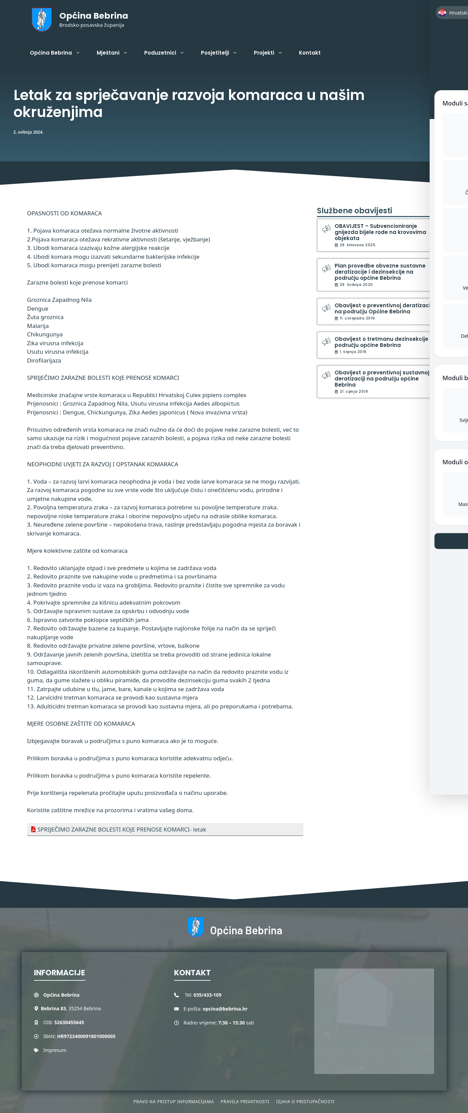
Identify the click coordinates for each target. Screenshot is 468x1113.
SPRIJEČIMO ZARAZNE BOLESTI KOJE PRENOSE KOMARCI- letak (122, 829)
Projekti (272, 52)
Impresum (55, 1050)
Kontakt (310, 52)
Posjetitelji (223, 52)
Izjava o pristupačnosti (305, 1102)
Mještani (116, 52)
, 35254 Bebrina (71, 1008)
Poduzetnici (168, 52)
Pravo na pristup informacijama (173, 1102)
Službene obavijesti (354, 211)
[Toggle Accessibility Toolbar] (451, 60)
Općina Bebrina (93, 16)
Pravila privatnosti (245, 1102)
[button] (436, 52)
